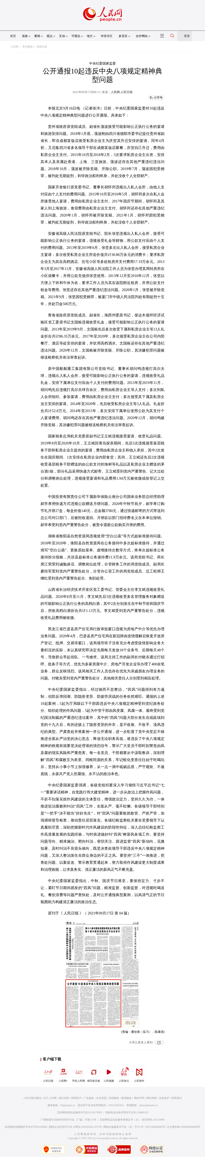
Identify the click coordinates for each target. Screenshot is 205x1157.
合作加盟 (101, 1098)
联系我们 (177, 1098)
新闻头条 (42, 46)
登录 (187, 36)
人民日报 (48, 1074)
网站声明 (139, 1098)
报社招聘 (64, 1098)
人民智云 (123, 1074)
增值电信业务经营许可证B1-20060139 (126, 1112)
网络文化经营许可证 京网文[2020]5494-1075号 (75, 1127)
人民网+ (63, 1074)
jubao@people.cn (148, 1105)
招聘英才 (76, 1098)
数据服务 (126, 1098)
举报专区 (106, 36)
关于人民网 (49, 1098)
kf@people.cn (68, 1105)
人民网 (14, 46)
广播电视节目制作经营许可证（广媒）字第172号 (68, 1119)
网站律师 (151, 1098)
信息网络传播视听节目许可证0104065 (26, 1127)
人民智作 (139, 1074)
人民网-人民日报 (121, 92)
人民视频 (108, 1074)
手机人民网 (78, 1074)
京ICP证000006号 (155, 1127)
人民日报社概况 (32, 1098)
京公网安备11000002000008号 (183, 1127)
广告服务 (89, 1098)
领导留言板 (93, 1074)
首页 (13, 36)
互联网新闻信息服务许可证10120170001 (79, 1112)
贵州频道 (27, 46)
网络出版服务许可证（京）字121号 (123, 1127)
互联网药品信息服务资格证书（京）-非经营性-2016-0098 (132, 1119)
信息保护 (164, 1098)
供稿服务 (114, 1098)
